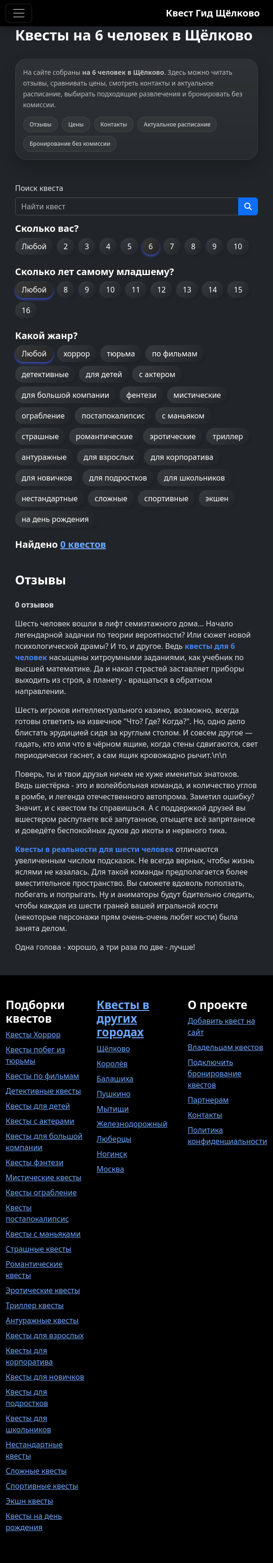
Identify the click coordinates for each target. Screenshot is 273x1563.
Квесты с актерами (40, 1121)
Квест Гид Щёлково (213, 13)
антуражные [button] (44, 457)
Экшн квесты (29, 1501)
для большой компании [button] (65, 395)
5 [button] (129, 246)
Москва (110, 1169)
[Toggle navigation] (19, 13)
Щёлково (113, 1048)
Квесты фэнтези (35, 1162)
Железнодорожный (131, 1124)
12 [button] (161, 289)
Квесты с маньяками (43, 1234)
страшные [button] (40, 436)
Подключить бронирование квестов (214, 1073)
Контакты (205, 1115)
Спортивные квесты (42, 1486)
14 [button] (213, 289)
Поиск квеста (39, 188)
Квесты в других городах (122, 1018)
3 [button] (87, 246)
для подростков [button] (118, 478)
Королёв (112, 1063)
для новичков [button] (47, 478)
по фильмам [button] (175, 353)
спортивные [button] (167, 498)
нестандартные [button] (50, 498)
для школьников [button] (194, 478)
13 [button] (187, 289)
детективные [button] (45, 374)
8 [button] (193, 246)
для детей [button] (104, 374)
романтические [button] (104, 436)
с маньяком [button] (183, 415)
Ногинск (111, 1154)
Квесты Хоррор (33, 1034)
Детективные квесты (43, 1091)
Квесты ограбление (41, 1192)
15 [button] (238, 289)
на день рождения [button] (55, 519)
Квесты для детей (38, 1106)
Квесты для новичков (45, 1377)
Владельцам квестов (226, 1047)
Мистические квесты (43, 1177)
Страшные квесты (38, 1249)
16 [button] (26, 310)
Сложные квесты (36, 1471)
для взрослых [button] (109, 457)
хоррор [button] (77, 353)
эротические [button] (173, 436)
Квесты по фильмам (42, 1076)
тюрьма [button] (121, 353)
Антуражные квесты (42, 1320)
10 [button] (237, 246)
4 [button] (108, 246)
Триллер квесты (35, 1305)
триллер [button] (228, 436)
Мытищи (112, 1109)
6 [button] (151, 246)
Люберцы (113, 1139)
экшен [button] (216, 498)
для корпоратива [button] (182, 457)
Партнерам (208, 1100)
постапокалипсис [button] (113, 415)
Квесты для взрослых (45, 1335)
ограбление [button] (43, 415)
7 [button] (172, 246)
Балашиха (114, 1079)
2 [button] (66, 246)
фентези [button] (141, 395)
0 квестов (83, 544)
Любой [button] (34, 246)
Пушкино (113, 1094)
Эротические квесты (43, 1290)
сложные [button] (111, 498)
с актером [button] (157, 374)
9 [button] (214, 246)
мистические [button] (197, 395)
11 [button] (136, 289)
